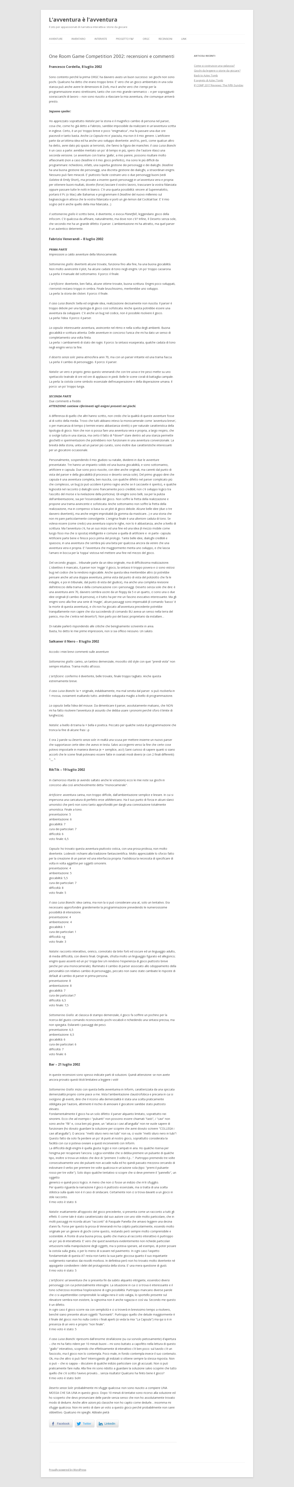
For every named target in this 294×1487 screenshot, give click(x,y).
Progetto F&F (125, 39)
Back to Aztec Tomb (206, 75)
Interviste (101, 39)
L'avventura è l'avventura (83, 19)
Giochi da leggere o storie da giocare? (217, 70)
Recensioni (165, 39)
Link (183, 39)
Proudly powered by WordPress (67, 1470)
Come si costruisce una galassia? (214, 65)
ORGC (146, 39)
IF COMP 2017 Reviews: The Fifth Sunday (218, 85)
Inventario (78, 39)
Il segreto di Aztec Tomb (208, 80)
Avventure (55, 39)
